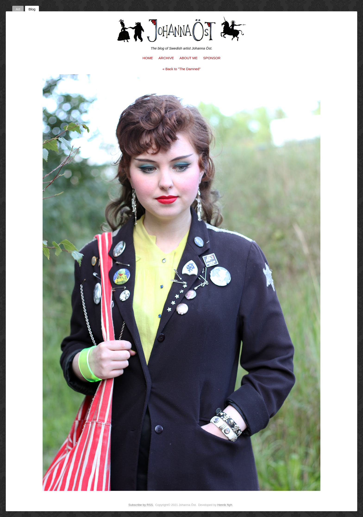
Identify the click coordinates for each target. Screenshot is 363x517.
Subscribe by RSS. (141, 505)
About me (188, 58)
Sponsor (211, 58)
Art (18, 9)
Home (148, 58)
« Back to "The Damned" (181, 69)
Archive (166, 58)
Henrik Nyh (224, 505)
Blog (31, 9)
